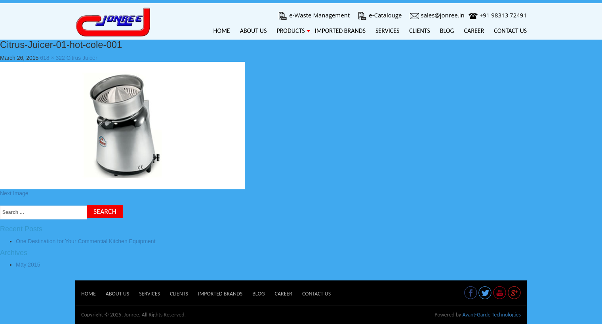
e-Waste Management (314, 15)
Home (221, 30)
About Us (253, 30)
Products (290, 30)
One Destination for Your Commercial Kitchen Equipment (86, 241)
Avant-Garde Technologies (491, 314)
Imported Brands (340, 30)
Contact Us (510, 30)
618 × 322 (52, 58)
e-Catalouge (380, 15)
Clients (419, 30)
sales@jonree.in (437, 15)
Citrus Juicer (82, 58)
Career (474, 30)
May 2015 (28, 264)
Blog (447, 30)
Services (387, 30)
